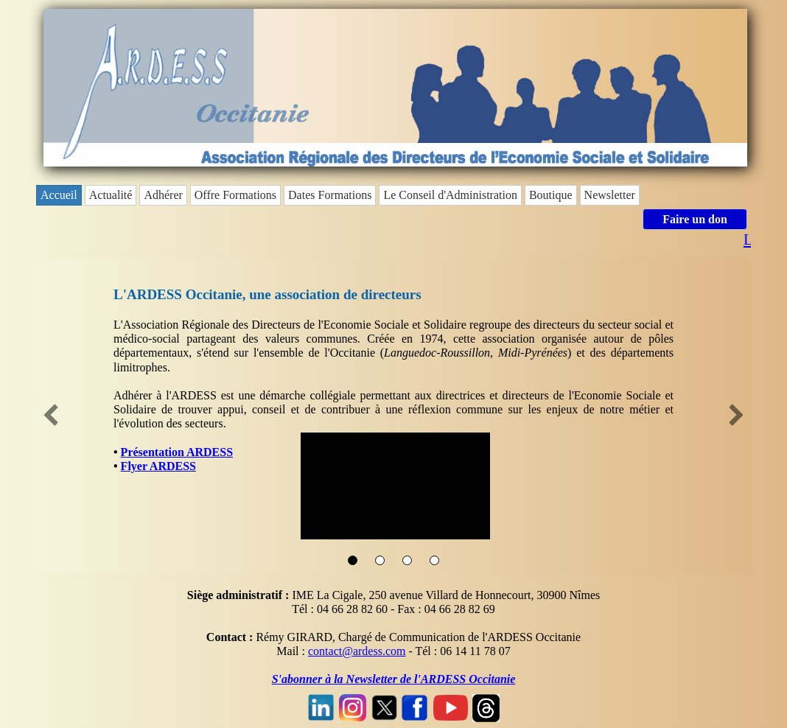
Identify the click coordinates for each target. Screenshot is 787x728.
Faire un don (694, 219)
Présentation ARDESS (177, 452)
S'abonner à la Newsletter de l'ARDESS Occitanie (394, 679)
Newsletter (609, 195)
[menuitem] (60, 195)
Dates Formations (329, 195)
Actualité (111, 195)
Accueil (59, 195)
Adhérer (163, 195)
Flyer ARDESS (158, 466)
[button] (51, 416)
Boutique (551, 195)
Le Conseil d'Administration (450, 195)
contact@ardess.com (356, 651)
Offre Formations (235, 195)
